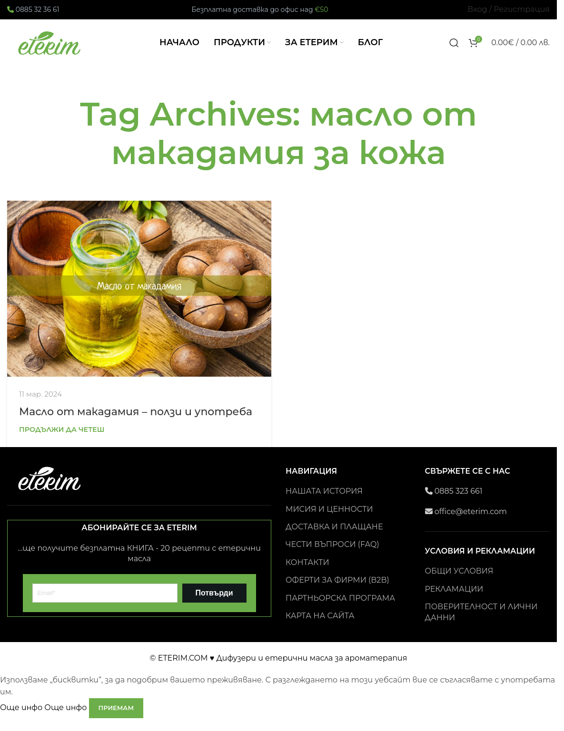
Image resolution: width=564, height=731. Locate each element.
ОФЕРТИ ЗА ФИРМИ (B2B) (337, 590)
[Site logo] (50, 47)
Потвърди (214, 603)
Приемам (116, 718)
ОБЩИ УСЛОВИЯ (459, 581)
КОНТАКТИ (307, 572)
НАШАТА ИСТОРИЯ (324, 502)
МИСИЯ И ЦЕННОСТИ (329, 519)
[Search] (454, 48)
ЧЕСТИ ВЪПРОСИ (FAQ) (332, 555)
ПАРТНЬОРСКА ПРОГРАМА (340, 608)
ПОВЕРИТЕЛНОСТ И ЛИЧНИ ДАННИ (481, 623)
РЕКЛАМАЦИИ (454, 599)
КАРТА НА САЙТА (320, 626)
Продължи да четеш (62, 440)
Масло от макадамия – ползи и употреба (135, 422)
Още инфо (44, 717)
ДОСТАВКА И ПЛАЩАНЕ (334, 537)
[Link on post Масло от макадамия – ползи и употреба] (139, 299)
